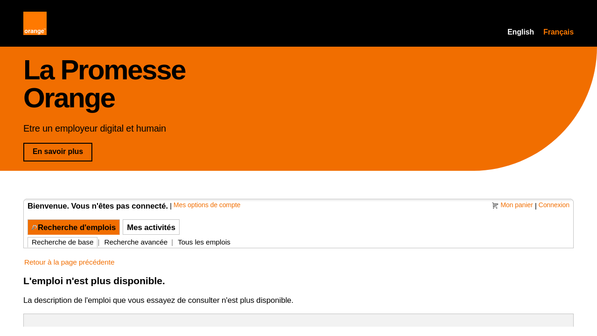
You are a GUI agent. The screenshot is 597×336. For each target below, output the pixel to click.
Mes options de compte (207, 205)
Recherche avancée (135, 242)
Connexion (554, 205)
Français (558, 32)
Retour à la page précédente (69, 262)
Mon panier (516, 205)
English (520, 32)
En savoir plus (62, 151)
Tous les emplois (204, 242)
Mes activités (151, 227)
